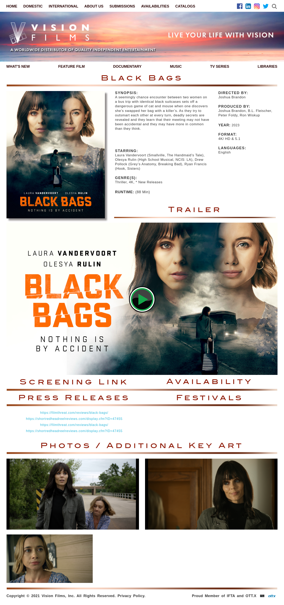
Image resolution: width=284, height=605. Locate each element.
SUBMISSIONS (122, 6)
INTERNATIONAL (63, 6)
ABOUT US (93, 6)
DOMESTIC (33, 6)
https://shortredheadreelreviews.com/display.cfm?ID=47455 (74, 418)
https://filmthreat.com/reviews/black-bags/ (74, 412)
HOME (11, 6)
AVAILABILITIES (155, 6)
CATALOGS (185, 6)
